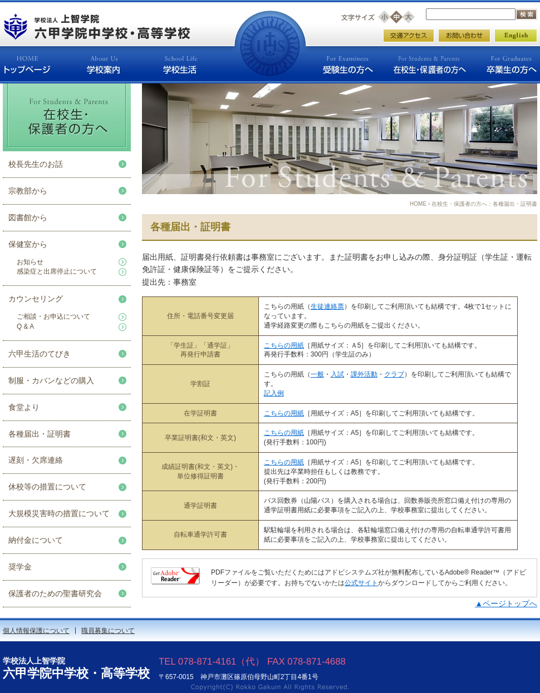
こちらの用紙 (284, 345)
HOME (418, 204)
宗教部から (27, 190)
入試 (337, 374)
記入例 (274, 393)
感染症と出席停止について (57, 271)
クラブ (394, 374)
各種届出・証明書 (39, 433)
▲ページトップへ (506, 603)
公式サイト (361, 583)
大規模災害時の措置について (59, 513)
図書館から (27, 217)
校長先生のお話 (35, 164)
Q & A (25, 326)
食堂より (24, 407)
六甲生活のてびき (39, 353)
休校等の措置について (47, 486)
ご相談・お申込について (53, 316)
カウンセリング (35, 298)
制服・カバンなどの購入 (51, 380)
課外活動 (364, 374)
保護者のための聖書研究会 (55, 593)
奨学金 (20, 566)
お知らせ (30, 262)
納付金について (35, 540)
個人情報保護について (36, 631)
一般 (317, 374)
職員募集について (108, 631)
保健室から (27, 244)
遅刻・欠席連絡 (35, 460)
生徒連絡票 (327, 306)
